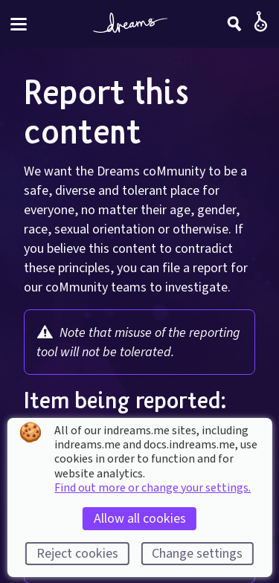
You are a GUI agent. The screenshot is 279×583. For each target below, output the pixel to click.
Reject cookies (77, 553)
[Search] (234, 24)
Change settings (197, 553)
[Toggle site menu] (19, 24)
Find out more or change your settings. (152, 488)
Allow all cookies (140, 518)
